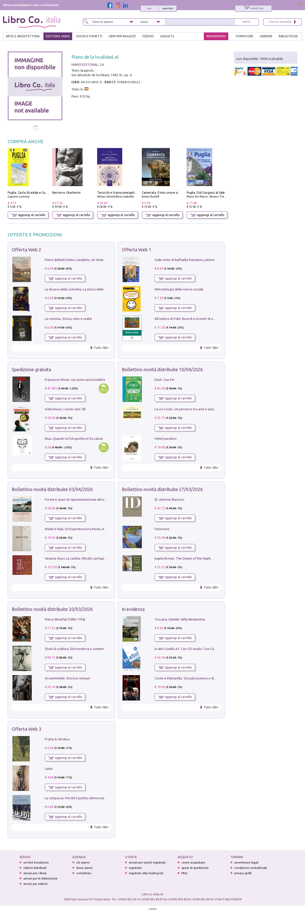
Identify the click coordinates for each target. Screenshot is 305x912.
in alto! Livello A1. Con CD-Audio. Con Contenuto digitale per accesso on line (211, 648)
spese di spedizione (195, 867)
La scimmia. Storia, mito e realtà (68, 318)
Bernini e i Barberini (66, 192)
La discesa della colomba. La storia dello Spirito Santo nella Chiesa (93, 289)
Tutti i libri (101, 347)
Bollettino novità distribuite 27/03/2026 (162, 489)
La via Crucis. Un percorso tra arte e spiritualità (189, 409)
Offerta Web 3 (26, 728)
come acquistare (193, 862)
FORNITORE (244, 36)
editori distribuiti (35, 867)
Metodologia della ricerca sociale (179, 289)
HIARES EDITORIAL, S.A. (88, 64)
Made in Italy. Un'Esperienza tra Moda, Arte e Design (83, 529)
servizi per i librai (35, 873)
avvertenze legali (246, 862)
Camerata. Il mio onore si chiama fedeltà (171, 192)
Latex (49, 768)
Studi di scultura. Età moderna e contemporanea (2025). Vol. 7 (90, 648)
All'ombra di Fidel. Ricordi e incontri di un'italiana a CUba (196, 318)
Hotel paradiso (166, 438)
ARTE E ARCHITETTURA (23, 36)
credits (153, 908)
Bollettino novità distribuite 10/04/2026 (162, 369)
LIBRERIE (266, 36)
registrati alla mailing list (146, 873)
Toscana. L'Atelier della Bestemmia (180, 619)
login (149, 8)
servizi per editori (35, 883)
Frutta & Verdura (57, 739)
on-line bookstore (36, 862)
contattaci (83, 873)
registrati (167, 8)
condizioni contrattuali (250, 867)
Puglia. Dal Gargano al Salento (208, 192)
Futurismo (162, 529)
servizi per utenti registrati (147, 862)
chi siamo (83, 862)
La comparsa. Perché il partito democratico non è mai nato (88, 798)
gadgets (167, 36)
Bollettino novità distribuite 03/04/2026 (52, 489)
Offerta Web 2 (26, 249)
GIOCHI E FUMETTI (89, 36)
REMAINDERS (216, 36)
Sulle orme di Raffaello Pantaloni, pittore (185, 260)
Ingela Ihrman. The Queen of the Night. (183, 558)
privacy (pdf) (243, 873)
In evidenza (133, 609)
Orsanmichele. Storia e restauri (67, 678)
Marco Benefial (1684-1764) (65, 619)
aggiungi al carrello (28, 215)
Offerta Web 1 (136, 249)
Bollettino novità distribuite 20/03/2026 (52, 609)
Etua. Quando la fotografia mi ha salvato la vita (79, 438)
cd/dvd (148, 36)
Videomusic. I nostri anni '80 (65, 409)
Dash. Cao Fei (164, 379)
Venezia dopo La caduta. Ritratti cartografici (77, 558)
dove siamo (84, 867)
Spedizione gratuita (31, 369)
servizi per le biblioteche (40, 878)
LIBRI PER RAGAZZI (122, 36)
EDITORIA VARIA (58, 36)
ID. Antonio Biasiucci (169, 499)
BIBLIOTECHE (288, 36)
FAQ (184, 873)
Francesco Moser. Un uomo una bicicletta (75, 379)
